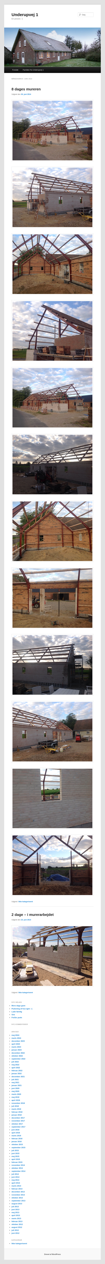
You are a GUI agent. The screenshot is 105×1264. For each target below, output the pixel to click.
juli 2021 (15, 1079)
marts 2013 (16, 1218)
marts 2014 (16, 1186)
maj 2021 (15, 1082)
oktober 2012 (17, 1224)
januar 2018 (16, 1115)
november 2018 (18, 1103)
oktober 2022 (17, 1056)
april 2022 (15, 1068)
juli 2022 (15, 1062)
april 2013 (15, 1215)
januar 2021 (16, 1085)
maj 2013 (15, 1212)
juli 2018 (15, 1106)
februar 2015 (16, 1162)
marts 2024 (16, 1038)
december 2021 (18, 1077)
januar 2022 (16, 1073)
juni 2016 (15, 1130)
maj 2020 (15, 1091)
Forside (15, 70)
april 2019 (15, 1100)
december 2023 (18, 1041)
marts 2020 (16, 1094)
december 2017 (18, 1118)
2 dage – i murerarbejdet (32, 915)
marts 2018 (16, 1109)
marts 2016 (16, 1136)
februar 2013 (16, 1221)
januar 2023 (16, 1050)
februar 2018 (16, 1112)
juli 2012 (15, 1230)
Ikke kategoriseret (26, 902)
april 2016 (15, 1133)
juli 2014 (15, 1174)
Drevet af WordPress (52, 1254)
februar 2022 (16, 1071)
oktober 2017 (17, 1124)
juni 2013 (15, 1209)
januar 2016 (16, 1141)
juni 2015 (15, 1153)
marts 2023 (16, 1047)
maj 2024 (15, 1035)
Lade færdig (16, 1012)
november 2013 (18, 1195)
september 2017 (18, 1127)
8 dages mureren (26, 89)
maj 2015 (15, 1156)
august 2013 (16, 1204)
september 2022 (18, 1059)
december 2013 (18, 1192)
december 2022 (18, 1053)
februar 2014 (16, 1189)
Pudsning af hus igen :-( (21, 1009)
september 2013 (18, 1201)
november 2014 (18, 1165)
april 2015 (15, 1159)
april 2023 (15, 1044)
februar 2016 (16, 1139)
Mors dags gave (18, 1006)
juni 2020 (15, 1088)
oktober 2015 (17, 1144)
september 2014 (18, 1171)
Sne (13, 1015)
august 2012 (16, 1227)
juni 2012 (15, 1233)
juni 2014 (15, 1177)
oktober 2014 (17, 1168)
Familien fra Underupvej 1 (33, 70)
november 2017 (18, 1121)
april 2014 (15, 1183)
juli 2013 (15, 1207)
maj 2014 (15, 1180)
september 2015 (18, 1147)
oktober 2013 (17, 1198)
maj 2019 (15, 1097)
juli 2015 (15, 1150)
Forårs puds (16, 1017)
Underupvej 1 (24, 14)
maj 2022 (15, 1065)
